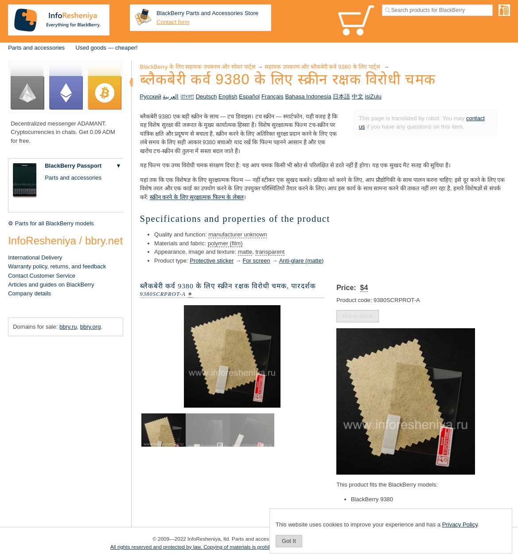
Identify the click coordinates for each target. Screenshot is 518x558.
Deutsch (206, 96)
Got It (289, 541)
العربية (171, 96)
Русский (150, 96)
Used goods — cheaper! (107, 47)
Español (249, 96)
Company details (29, 293)
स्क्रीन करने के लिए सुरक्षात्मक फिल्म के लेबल (197, 197)
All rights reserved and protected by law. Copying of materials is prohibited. (196, 547)
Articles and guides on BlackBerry (51, 284)
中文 (357, 96)
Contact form (172, 22)
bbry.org (90, 326)
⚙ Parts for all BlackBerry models (50, 223)
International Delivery (35, 257)
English (228, 96)
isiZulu (373, 96)
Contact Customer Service (41, 275)
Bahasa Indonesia (308, 96)
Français (272, 96)
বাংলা (187, 96)
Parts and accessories (36, 47)
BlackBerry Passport (73, 165)
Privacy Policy (460, 524)
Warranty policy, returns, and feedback (57, 266)
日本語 (341, 96)
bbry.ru (68, 326)
